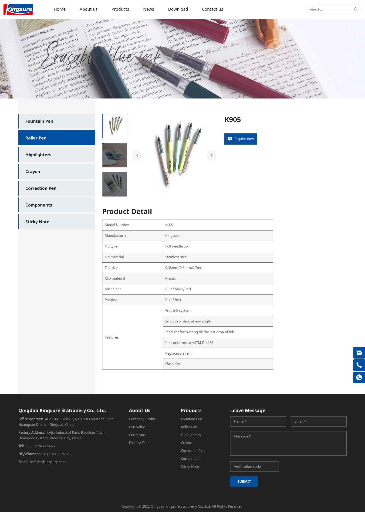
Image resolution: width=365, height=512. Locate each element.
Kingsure (172, 235)
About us (89, 9)
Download (178, 9)
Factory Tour (139, 442)
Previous (137, 155)
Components (38, 205)
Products (120, 9)
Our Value (137, 427)
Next (211, 155)
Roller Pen (36, 138)
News (148, 9)
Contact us (212, 9)
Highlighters (38, 154)
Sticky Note (37, 221)
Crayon (32, 171)
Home (60, 9)
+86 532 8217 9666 (40, 446)
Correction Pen (41, 188)
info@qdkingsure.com (48, 462)
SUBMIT (244, 481)
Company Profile (142, 419)
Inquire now (244, 138)
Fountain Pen (39, 121)
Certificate (137, 434)
